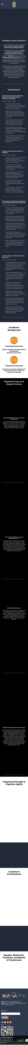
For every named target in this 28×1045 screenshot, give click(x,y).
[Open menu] (2, 4)
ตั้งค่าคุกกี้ (20, 1040)
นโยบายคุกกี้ (3, 1042)
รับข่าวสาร (4, 1017)
